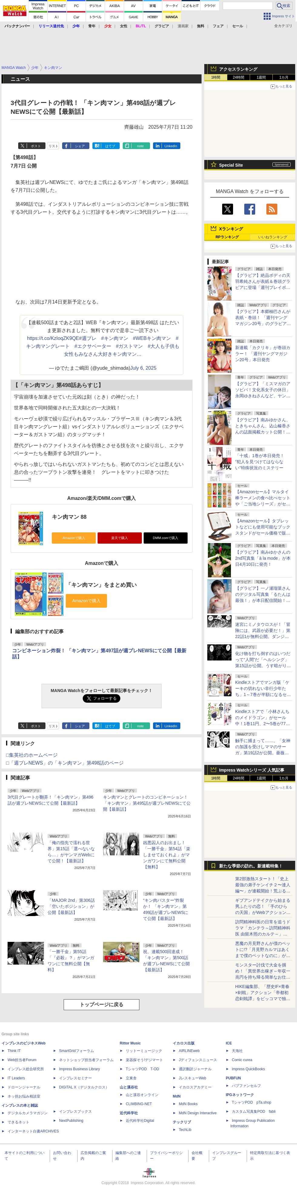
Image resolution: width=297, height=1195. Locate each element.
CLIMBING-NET (139, 1104)
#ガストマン (129, 346)
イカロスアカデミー (195, 1087)
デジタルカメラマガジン (28, 1113)
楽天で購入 (119, 538)
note (140, 146)
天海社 (237, 1051)
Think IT (14, 1051)
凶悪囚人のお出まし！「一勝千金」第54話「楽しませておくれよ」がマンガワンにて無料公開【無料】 (166, 854)
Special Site (231, 165)
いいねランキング (272, 237)
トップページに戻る (101, 1004)
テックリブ (182, 1122)
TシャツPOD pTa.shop (251, 1102)
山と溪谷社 (129, 1087)
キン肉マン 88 (69, 517)
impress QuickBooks (248, 1069)
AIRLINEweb (189, 1051)
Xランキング (231, 228)
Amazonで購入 (74, 538)
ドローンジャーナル (24, 1087)
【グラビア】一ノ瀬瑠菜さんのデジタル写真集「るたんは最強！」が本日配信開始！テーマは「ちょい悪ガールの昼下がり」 (262, 600)
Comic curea (242, 1060)
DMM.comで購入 (165, 538)
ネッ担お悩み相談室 (24, 1096)
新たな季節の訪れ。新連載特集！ (251, 866)
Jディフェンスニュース (198, 1060)
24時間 (238, 77)
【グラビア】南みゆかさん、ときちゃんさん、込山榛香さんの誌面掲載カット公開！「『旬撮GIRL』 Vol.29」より (262, 431)
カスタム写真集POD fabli (253, 1111)
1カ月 (284, 77)
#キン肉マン (114, 338)
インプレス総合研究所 (26, 1069)
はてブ (110, 146)
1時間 (216, 77)
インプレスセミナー (75, 1078)
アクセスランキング (238, 69)
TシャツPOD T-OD (142, 1069)
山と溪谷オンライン (142, 1095)
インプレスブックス (75, 1111)
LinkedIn (171, 146)
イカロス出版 (184, 1043)
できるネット (18, 1122)
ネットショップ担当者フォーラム (86, 1060)
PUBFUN (233, 1078)
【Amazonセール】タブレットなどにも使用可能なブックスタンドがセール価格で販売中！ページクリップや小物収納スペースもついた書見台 (262, 533)
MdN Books (188, 1104)
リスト (53, 146)
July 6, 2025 (143, 368)
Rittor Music (130, 1043)
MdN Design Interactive (198, 1113)
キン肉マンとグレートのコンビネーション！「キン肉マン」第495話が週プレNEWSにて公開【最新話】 (147, 803)
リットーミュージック (144, 1051)
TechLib (185, 1130)
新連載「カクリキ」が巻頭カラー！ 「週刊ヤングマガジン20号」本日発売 (262, 353)
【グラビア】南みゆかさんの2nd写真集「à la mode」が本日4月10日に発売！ (263, 558)
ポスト (36, 146)
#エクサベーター (93, 346)
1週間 (261, 77)
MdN (177, 1096)
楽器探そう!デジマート (144, 1060)
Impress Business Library (79, 1069)
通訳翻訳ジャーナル (195, 1069)
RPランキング (227, 237)
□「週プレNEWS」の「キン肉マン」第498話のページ (65, 763)
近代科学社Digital (140, 1121)
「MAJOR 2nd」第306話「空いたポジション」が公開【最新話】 (71, 906)
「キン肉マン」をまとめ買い (101, 585)
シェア (80, 146)
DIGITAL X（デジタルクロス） (84, 1087)
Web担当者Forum (22, 1060)
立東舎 (131, 1078)
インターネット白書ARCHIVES (33, 1131)
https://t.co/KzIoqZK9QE (53, 338)
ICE (229, 1043)
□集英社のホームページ (32, 755)
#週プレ (87, 338)
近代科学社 (129, 1113)
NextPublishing (71, 1121)
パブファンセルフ (246, 1086)
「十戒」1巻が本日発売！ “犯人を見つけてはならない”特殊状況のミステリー (259, 461)
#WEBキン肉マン (152, 338)
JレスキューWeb (192, 1078)
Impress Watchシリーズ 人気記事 (251, 770)
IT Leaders (16, 1078)
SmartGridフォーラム (76, 1051)
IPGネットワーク (240, 1095)
